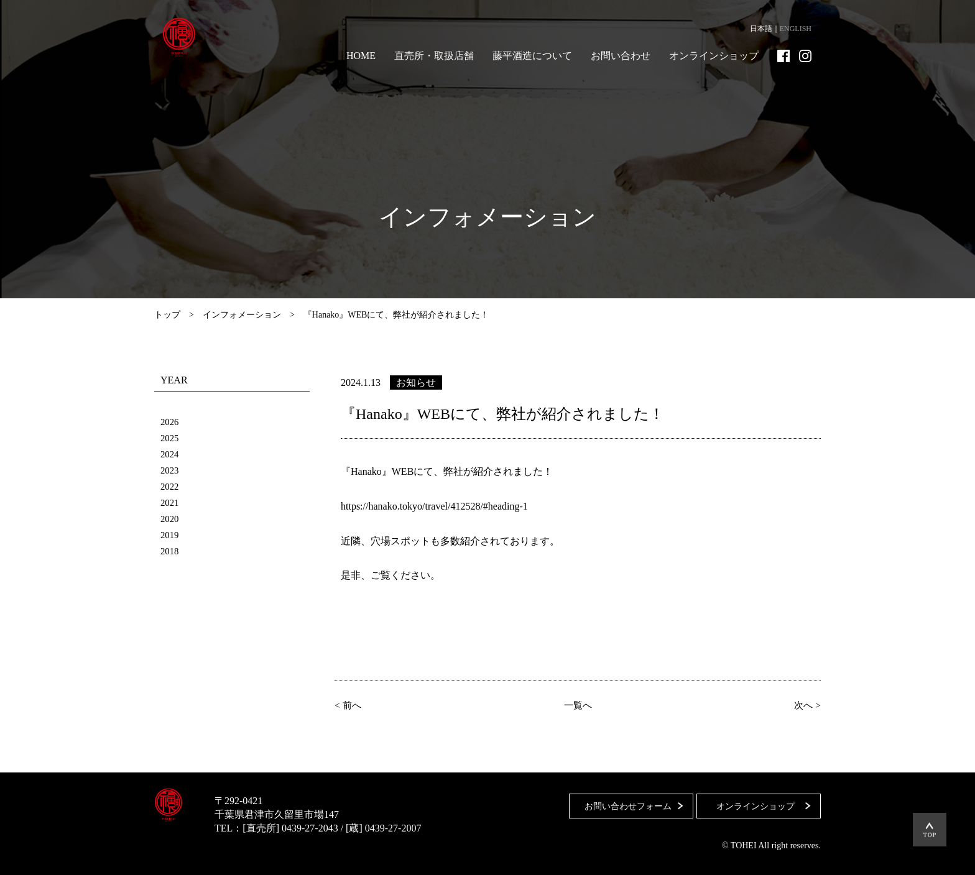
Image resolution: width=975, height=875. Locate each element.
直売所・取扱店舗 (434, 55)
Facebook (783, 56)
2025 (170, 438)
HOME (361, 55)
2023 (170, 470)
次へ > (805, 705)
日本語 (761, 28)
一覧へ (577, 704)
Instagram (805, 56)
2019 (170, 534)
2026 (170, 421)
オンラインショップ (714, 55)
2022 (170, 486)
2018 (170, 551)
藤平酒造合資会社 (186, 37)
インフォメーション (242, 314)
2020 (170, 518)
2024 (170, 454)
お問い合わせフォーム (622, 800)
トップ (167, 314)
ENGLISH (795, 28)
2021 (170, 502)
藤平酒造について (532, 55)
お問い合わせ (620, 55)
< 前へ (350, 705)
